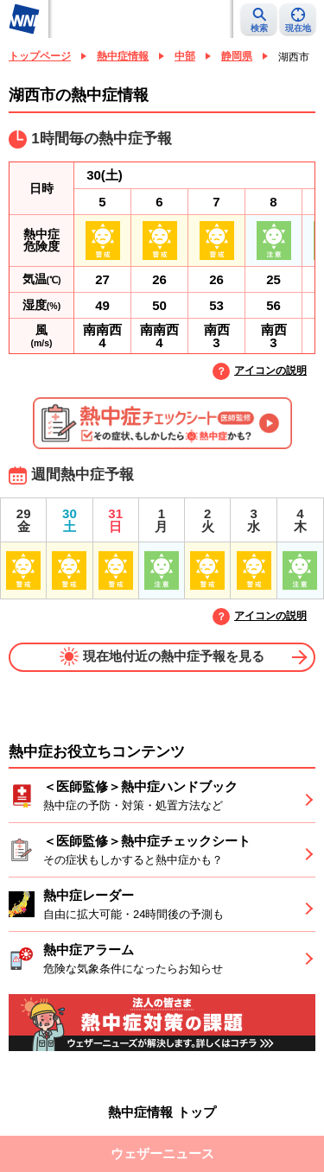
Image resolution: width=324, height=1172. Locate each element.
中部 (185, 56)
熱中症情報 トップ (161, 1112)
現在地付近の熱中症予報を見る (162, 656)
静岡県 (236, 56)
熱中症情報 (123, 56)
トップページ (40, 56)
